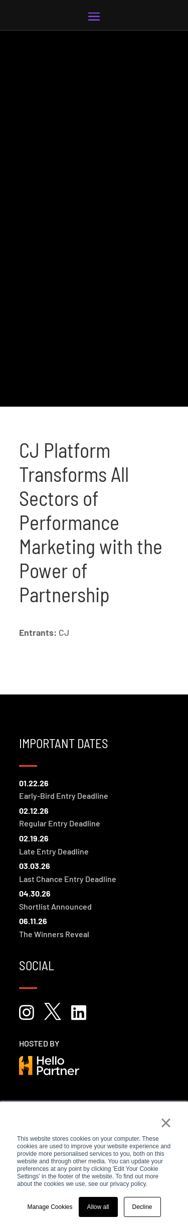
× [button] (165, 1123)
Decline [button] (142, 1206)
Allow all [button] (98, 1206)
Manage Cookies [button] (49, 1206)
